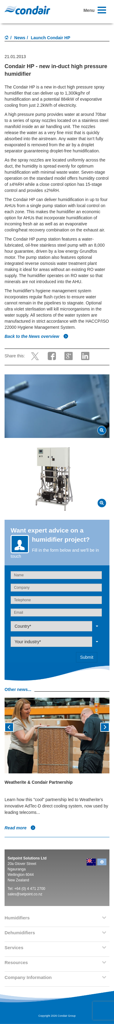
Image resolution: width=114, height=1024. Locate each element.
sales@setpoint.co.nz (25, 894)
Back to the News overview (36, 336)
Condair (27, 10)
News (20, 37)
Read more (20, 827)
